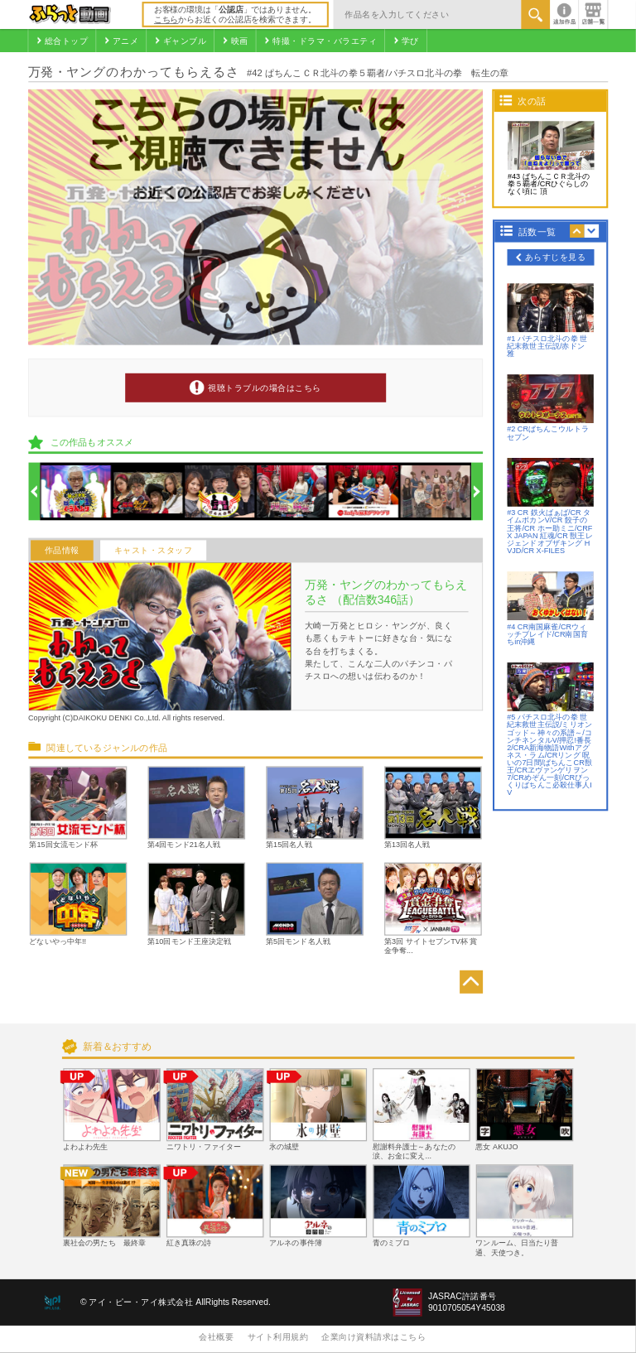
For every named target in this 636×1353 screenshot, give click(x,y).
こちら (166, 19)
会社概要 (216, 1336)
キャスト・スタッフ (153, 550)
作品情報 (62, 550)
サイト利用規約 (278, 1336)
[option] (76, 491)
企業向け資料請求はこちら (373, 1336)
